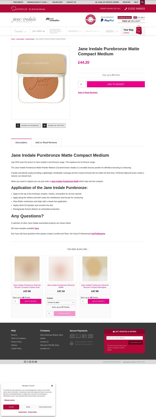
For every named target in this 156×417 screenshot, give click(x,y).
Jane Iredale (20, 39)
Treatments (18, 2)
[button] (52, 386)
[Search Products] (142, 2)
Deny (28, 407)
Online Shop (57, 2)
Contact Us (71, 2)
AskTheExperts (98, 234)
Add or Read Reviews (88, 92)
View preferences (45, 407)
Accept (11, 407)
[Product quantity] (82, 84)
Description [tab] (21, 142)
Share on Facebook (27, 126)
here (37, 228)
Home (13, 39)
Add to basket (115, 84)
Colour (50, 298)
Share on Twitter (53, 126)
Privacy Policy (32, 412)
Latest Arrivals (29, 39)
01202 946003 (122, 8)
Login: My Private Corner (107, 2)
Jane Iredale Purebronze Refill (65, 181)
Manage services (9, 400)
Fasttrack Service (125, 17)
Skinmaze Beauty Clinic (37, 2)
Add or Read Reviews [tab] (46, 142)
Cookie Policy (22, 412)
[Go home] (28, 9)
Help (136, 2)
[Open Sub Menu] (47, 2)
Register (126, 2)
